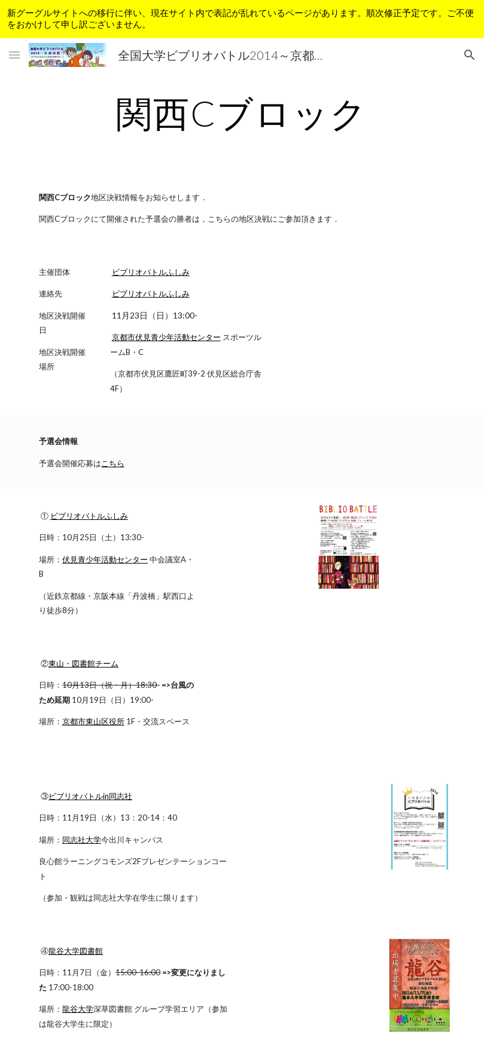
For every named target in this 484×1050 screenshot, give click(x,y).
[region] (242, 19)
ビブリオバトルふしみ (151, 272)
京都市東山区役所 (93, 721)
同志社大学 (81, 839)
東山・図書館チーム (83, 663)
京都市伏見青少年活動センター (166, 337)
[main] (242, 112)
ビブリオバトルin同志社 (90, 796)
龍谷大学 (77, 1009)
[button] (14, 54)
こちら (112, 463)
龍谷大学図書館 (75, 951)
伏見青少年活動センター (105, 559)
